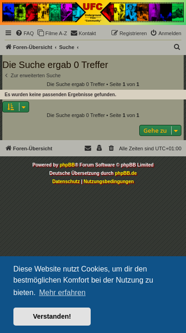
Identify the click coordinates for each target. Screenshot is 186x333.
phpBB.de (125, 173)
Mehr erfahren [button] (62, 292)
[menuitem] (24, 33)
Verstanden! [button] (52, 316)
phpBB (67, 164)
